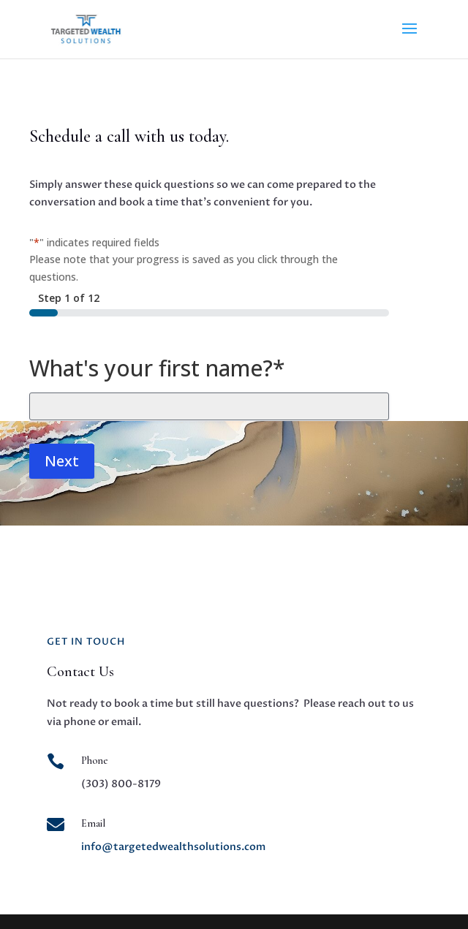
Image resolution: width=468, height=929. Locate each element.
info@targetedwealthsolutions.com (173, 847)
